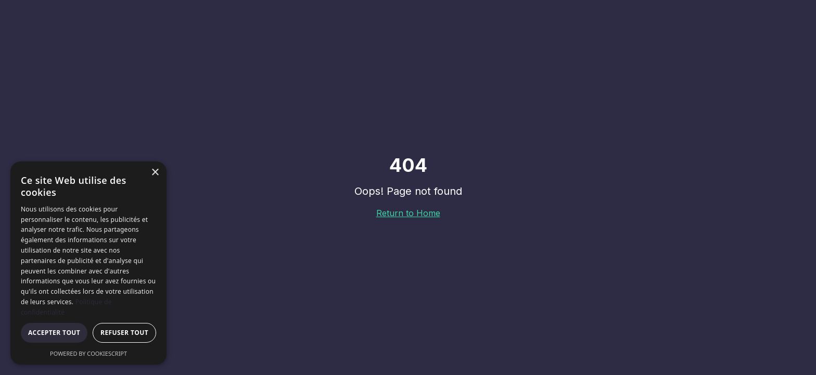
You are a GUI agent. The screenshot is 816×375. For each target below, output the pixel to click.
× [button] (155, 173)
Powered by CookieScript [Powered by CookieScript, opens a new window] (88, 353)
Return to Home (408, 213)
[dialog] (88, 263)
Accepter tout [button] (54, 332)
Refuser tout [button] (124, 332)
